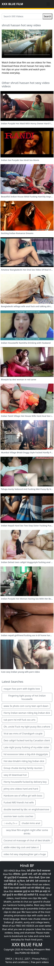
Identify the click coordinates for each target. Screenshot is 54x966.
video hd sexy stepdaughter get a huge (25, 854)
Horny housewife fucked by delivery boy (25, 781)
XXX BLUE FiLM (12, 4)
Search (47, 16)
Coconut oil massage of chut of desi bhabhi (27, 840)
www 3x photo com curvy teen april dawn (26, 706)
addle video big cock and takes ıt (21, 847)
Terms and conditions (17, 962)
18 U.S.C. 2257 (22, 958)
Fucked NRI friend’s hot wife (19, 802)
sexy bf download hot (15, 775)
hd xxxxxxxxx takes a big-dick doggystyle (26, 754)
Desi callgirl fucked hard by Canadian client (27, 740)
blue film (8, 874)
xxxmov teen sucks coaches (18, 816)
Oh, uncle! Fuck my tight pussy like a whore (27, 726)
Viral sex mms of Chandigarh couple (23, 733)
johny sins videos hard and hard (21, 788)
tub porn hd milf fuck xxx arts (19, 719)
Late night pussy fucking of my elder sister (26, 747)
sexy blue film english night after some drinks (27, 832)
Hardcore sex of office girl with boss (23, 795)
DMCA (8, 958)
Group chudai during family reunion (23, 768)
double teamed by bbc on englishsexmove (26, 809)
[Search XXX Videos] (22, 16)
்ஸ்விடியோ (10, 823)
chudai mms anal (31, 823)
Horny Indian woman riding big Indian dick (27, 712)
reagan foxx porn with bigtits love (22, 688)
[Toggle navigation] (48, 4)
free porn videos (40, 962)
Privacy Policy (39, 958)
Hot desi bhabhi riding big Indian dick (24, 761)
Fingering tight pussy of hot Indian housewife (27, 697)
